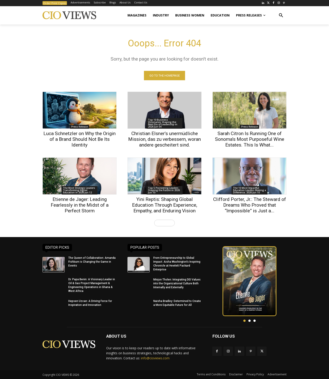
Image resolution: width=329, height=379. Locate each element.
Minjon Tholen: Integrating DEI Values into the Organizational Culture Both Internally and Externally (177, 283)
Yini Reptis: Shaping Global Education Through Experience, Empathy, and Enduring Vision (164, 205)
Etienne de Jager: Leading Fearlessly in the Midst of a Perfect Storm (80, 205)
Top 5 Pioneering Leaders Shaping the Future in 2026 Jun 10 (164, 190)
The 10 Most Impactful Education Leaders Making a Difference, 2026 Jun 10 (249, 190)
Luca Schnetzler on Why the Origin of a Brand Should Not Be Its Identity (79, 139)
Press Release (79, 126)
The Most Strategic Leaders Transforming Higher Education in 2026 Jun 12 (79, 190)
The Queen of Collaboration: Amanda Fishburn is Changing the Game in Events (92, 261)
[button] (281, 15)
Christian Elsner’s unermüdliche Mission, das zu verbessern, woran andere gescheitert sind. (164, 139)
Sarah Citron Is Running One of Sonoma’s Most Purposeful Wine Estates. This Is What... (249, 139)
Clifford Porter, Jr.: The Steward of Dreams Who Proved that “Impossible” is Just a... (249, 205)
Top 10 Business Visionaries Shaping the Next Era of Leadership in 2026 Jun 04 (162, 123)
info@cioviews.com (155, 358)
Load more (164, 222)
